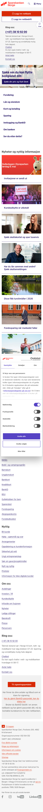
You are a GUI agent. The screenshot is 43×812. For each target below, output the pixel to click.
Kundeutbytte (8, 598)
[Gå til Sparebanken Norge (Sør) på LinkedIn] (35, 797)
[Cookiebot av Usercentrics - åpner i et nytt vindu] (30, 358)
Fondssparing (8, 509)
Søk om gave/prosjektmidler (14, 561)
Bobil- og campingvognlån (13, 465)
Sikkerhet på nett (9, 551)
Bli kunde (6, 532)
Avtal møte (9, 55)
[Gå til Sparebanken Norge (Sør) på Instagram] (10, 797)
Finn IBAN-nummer (9, 743)
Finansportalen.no (24, 770)
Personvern (7, 628)
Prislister (5, 571)
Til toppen (10, 726)
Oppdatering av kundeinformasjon (17, 546)
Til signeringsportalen (21, 684)
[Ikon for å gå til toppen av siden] (3, 726)
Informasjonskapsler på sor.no (17, 391)
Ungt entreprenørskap (11, 556)
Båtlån (4, 460)
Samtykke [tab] (8, 365)
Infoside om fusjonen (11, 603)
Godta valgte (21, 444)
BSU (4, 494)
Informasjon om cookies (11, 750)
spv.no (38, 782)
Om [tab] (35, 365)
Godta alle (21, 436)
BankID (5, 489)
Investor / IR (7, 593)
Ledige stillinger (9, 613)
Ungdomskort (8, 474)
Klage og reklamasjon (10, 746)
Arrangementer (8, 541)
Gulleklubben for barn (11, 499)
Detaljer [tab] (21, 365)
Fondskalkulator (9, 519)
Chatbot (8, 47)
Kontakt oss (10, 59)
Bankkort (6, 479)
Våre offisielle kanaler (10, 754)
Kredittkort (6, 484)
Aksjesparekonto (9, 514)
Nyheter (5, 608)
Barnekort (6, 470)
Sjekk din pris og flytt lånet (16, 81)
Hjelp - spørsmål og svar (12, 536)
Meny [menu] (37, 4)
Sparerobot (7, 504)
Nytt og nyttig (8, 566)
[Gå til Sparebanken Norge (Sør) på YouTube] (20, 797)
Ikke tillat (21, 451)
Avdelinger (6, 589)
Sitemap (5, 757)
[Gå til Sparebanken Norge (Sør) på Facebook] (2, 797)
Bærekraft (6, 618)
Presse (4, 623)
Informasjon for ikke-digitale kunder (18, 576)
